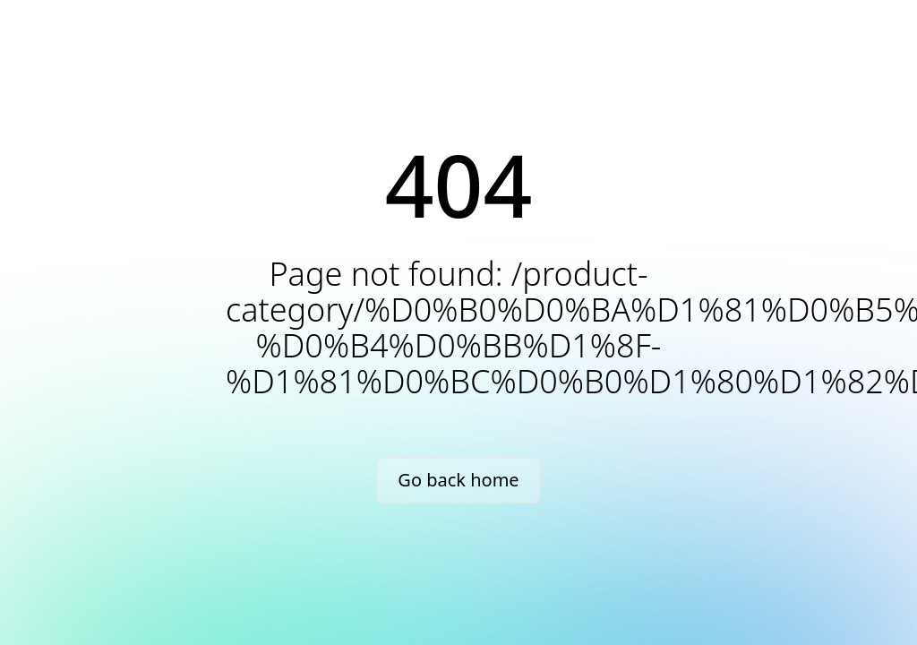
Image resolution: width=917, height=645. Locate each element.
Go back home (458, 480)
